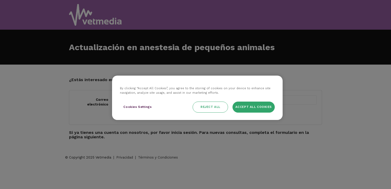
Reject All (210, 107)
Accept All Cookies (253, 107)
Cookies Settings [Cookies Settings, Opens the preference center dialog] (137, 107)
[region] (197, 98)
